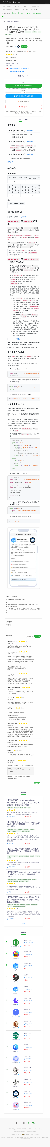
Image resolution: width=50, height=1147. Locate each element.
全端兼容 (32, 856)
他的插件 (23, 792)
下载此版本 (30, 130)
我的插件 (4, 17)
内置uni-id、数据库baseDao (14, 831)
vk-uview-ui (28, 32)
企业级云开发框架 (26, 831)
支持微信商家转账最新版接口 (19, 906)
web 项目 (17, 9)
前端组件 (10, 6)
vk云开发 (34, 32)
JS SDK (17, 6)
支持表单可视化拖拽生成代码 (24, 879)
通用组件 (16, 21)
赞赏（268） (23, 107)
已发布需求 (21, 13)
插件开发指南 (31, 13)
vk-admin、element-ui (13, 881)
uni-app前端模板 (35, 6)
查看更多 (10, 162)
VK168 (12, 46)
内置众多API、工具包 (24, 881)
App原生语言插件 (7, 9)
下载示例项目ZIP (23, 101)
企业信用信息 (27, 1138)
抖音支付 (10, 906)
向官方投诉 (30, 636)
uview (10, 34)
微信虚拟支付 (34, 904)
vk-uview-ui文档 (14, 339)
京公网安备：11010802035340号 (30, 1134)
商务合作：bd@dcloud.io (19, 1131)
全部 (4, 6)
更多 (23, 924)
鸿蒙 (6, 34)
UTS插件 (25, 6)
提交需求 (15, 13)
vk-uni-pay (10, 904)
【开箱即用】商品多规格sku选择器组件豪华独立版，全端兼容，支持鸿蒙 (23, 851)
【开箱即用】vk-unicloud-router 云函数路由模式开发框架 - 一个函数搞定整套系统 (23, 824)
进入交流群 (24, 46)
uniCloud (25, 9)
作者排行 (23, 932)
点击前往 (23, 217)
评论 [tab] (26, 119)
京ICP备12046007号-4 (16, 1134)
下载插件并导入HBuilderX (23, 85)
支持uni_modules (23, 76)
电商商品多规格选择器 (24, 856)
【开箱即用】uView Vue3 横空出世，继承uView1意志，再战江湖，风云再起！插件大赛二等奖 (23, 802)
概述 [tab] (20, 119)
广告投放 (28, 1131)
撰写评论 (37, 636)
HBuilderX (34, 9)
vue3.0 (39, 32)
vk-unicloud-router (12, 829)
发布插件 (38, 13)
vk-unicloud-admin (12, 879)
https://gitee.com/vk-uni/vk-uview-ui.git (17, 68)
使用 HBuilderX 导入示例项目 (23, 96)
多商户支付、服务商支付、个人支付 (22, 904)
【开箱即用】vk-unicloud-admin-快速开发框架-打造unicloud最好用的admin (23, 874)
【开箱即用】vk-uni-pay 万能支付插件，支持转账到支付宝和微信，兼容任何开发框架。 (23, 899)
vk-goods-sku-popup (13, 856)
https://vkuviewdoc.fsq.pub (15, 71)
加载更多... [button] (37, 784)
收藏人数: (32, 51)
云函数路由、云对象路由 (23, 829)
